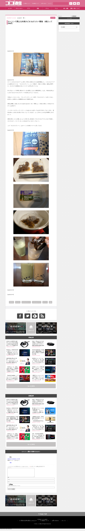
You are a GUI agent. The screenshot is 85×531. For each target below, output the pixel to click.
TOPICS (11, 302)
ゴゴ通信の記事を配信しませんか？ (28, 522)
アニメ (56, 8)
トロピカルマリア (37, 302)
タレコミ (50, 3)
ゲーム (47, 8)
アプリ (28, 8)
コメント (9, 467)
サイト (9, 483)
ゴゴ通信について (26, 3)
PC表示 (39, 521)
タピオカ (18, 302)
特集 (50, 302)
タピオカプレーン (26, 302)
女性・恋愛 (65, 8)
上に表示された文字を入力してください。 (14, 487)
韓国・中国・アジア (74, 8)
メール (9, 481)
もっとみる (31, 386)
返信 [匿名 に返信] (10, 462)
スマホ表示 (44, 521)
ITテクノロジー (19, 8)
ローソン (45, 302)
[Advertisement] (31, 36)
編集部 (20, 18)
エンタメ (10, 8)
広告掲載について (35, 3)
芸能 (38, 8)
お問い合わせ (43, 3)
